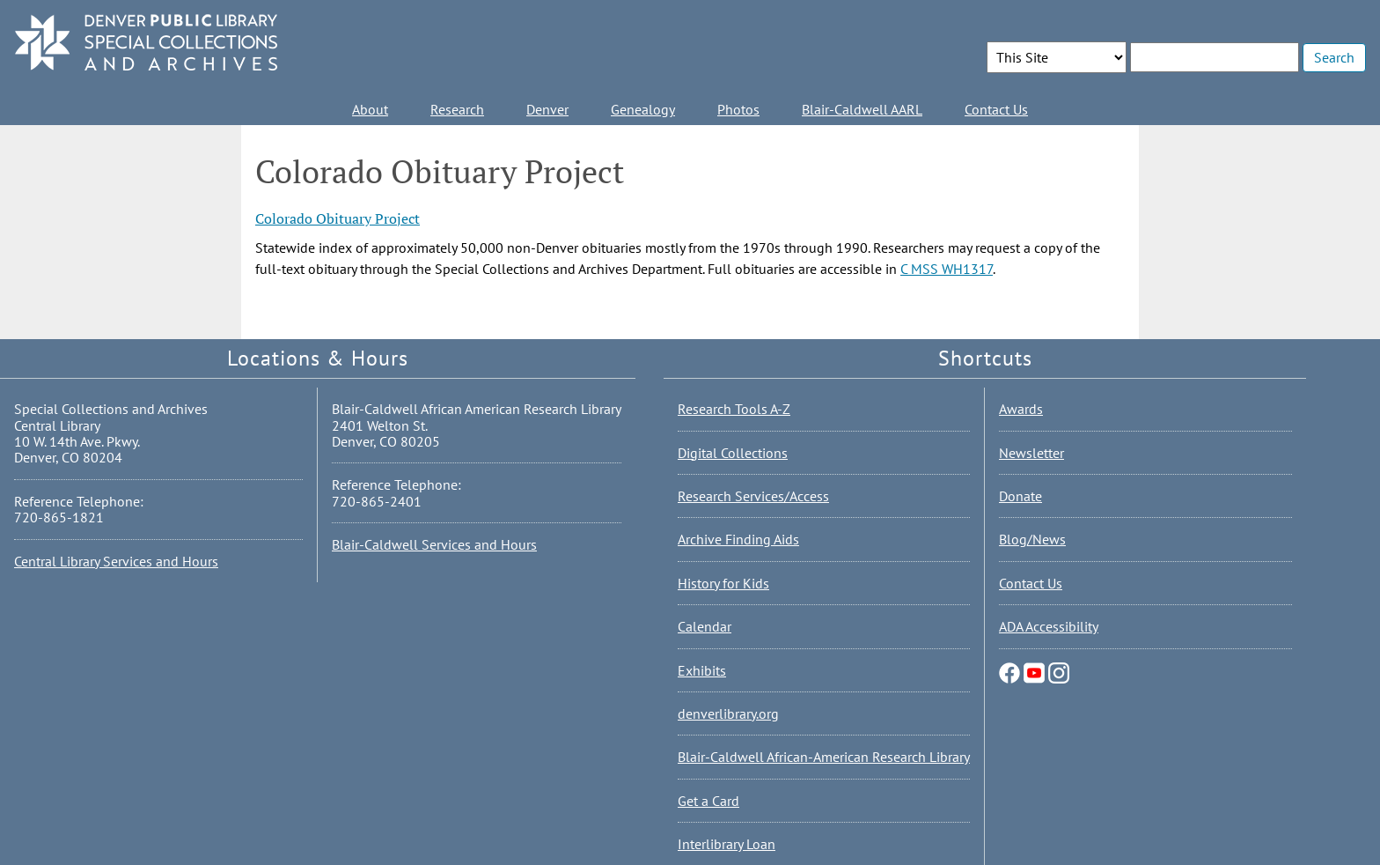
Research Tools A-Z (734, 409)
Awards (1021, 409)
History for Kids (723, 583)
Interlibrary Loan (726, 844)
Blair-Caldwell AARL (862, 109)
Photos (738, 109)
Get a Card (708, 801)
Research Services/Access (753, 496)
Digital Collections (733, 453)
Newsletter (1031, 453)
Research (457, 109)
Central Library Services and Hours (116, 561)
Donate (1020, 496)
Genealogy (643, 109)
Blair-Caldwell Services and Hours (434, 544)
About (370, 109)
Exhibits (702, 670)
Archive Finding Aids (738, 539)
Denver (547, 109)
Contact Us (996, 109)
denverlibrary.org (728, 713)
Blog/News (1032, 539)
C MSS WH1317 (946, 268)
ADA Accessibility (1048, 626)
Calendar (704, 626)
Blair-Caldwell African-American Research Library (824, 756)
